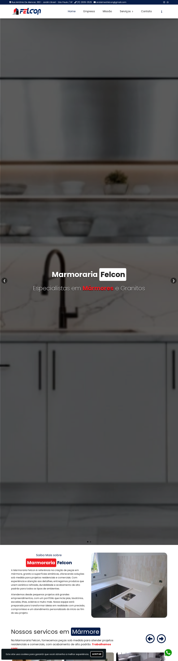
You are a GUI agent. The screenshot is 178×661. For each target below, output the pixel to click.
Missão (107, 11)
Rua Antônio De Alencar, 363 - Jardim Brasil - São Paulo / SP (42, 2)
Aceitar (96, 654)
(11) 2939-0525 (84, 2)
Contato (146, 11)
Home (72, 11)
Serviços (126, 11)
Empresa (89, 11)
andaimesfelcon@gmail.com (111, 2)
